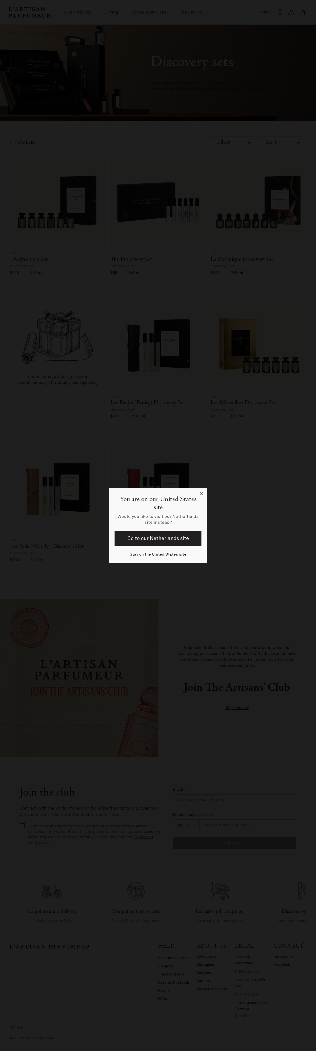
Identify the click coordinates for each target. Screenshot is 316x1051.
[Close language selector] (201, 494)
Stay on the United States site (158, 554)
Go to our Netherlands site (158, 538)
